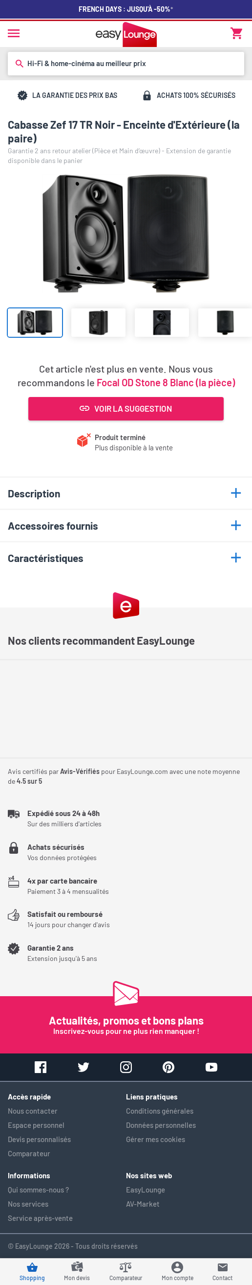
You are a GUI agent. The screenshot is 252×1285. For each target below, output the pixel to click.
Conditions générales (159, 1110)
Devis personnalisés (39, 1139)
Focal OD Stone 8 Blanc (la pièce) (166, 382)
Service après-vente (40, 1218)
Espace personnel (36, 1125)
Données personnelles (161, 1125)
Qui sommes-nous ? (38, 1189)
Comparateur (29, 1153)
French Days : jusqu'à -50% (126, 9)
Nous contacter (33, 1110)
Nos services (28, 1203)
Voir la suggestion (126, 408)
